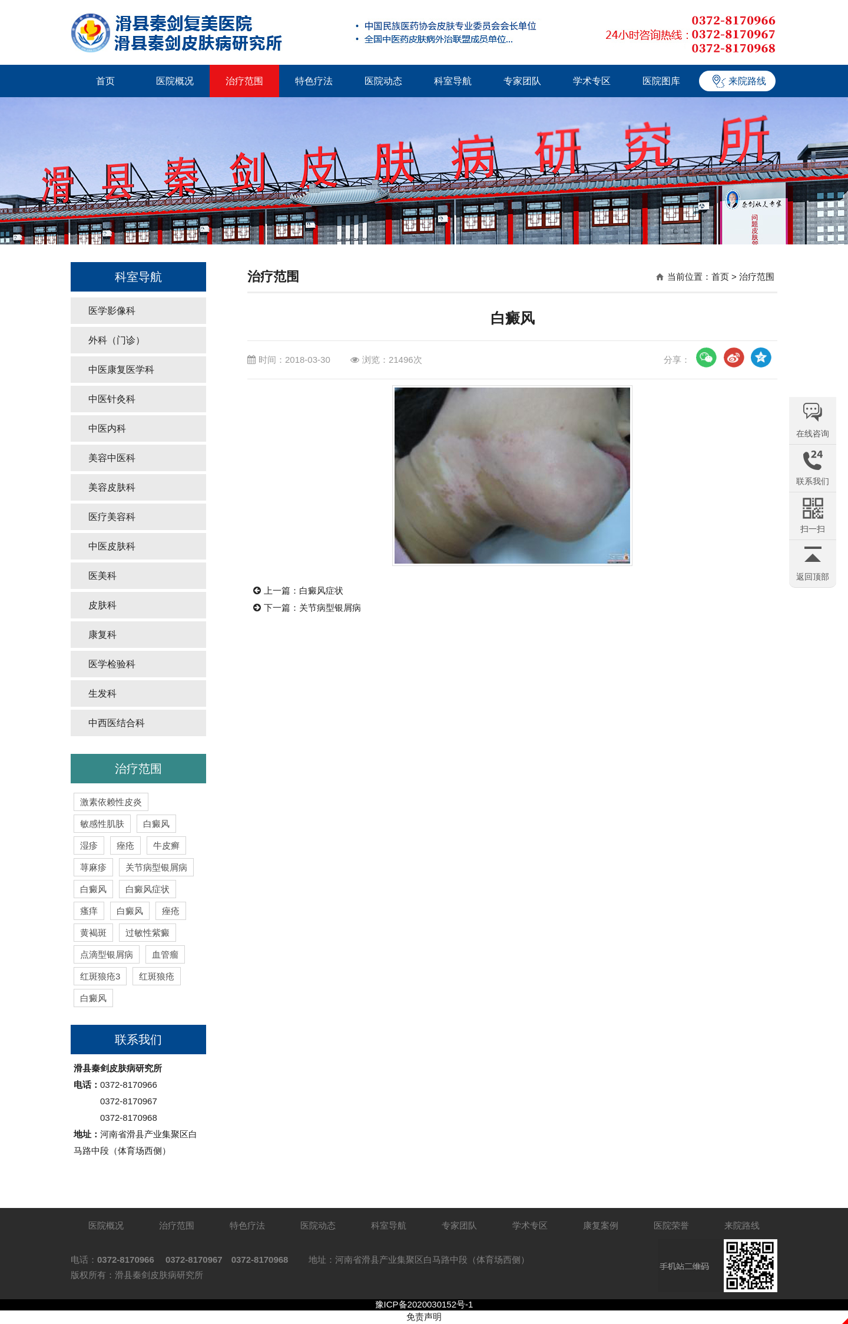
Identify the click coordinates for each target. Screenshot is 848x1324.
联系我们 (138, 1039)
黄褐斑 (93, 933)
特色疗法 (314, 81)
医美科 (102, 576)
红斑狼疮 (156, 976)
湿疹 (89, 845)
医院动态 (383, 81)
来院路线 (747, 81)
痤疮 (125, 845)
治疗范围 (244, 81)
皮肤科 (102, 605)
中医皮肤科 (111, 546)
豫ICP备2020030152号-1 (424, 1304)
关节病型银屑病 (156, 867)
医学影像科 (111, 311)
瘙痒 (89, 911)
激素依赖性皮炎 (111, 802)
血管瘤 (165, 954)
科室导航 (453, 81)
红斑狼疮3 (100, 976)
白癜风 (156, 824)
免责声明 (424, 1317)
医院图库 (661, 81)
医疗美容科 (111, 517)
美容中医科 (111, 458)
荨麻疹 (93, 867)
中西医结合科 (116, 723)
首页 (105, 81)
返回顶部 (812, 576)
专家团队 (522, 81)
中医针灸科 (111, 399)
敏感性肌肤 (102, 824)
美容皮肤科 (111, 487)
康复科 (102, 635)
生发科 (102, 694)
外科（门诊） (116, 340)
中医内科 (107, 428)
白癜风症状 (147, 889)
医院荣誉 (671, 1225)
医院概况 (175, 81)
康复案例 (600, 1225)
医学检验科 (111, 664)
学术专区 (592, 81)
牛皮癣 (166, 845)
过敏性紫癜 (147, 933)
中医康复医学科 (121, 370)
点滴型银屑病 (106, 954)
